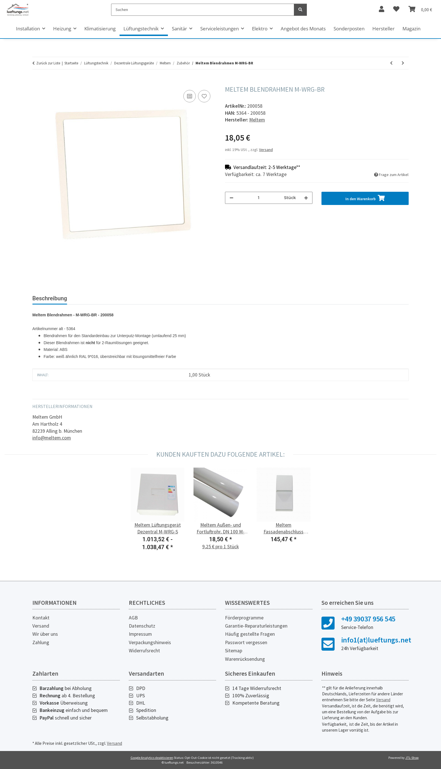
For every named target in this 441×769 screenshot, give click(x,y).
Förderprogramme (244, 618)
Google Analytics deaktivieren (151, 758)
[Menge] (258, 198)
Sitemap (233, 651)
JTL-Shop (411, 758)
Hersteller (383, 28)
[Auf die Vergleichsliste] (189, 96)
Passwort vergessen (246, 642)
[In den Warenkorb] (36, 82)
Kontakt (41, 618)
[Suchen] (202, 10)
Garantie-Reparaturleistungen (256, 626)
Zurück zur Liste (48, 63)
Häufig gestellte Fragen (250, 634)
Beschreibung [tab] (49, 298)
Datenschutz (142, 626)
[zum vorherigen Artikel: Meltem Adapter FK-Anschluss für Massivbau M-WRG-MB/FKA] (391, 63)
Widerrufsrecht (144, 651)
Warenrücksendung (245, 659)
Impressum (140, 634)
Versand (266, 149)
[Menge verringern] (231, 198)
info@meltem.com (51, 438)
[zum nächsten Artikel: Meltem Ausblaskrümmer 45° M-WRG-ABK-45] (403, 63)
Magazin (411, 28)
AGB (133, 618)
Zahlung (40, 642)
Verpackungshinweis (150, 642)
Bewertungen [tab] (92, 298)
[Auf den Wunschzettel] (204, 96)
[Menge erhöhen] (306, 198)
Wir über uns (45, 634)
